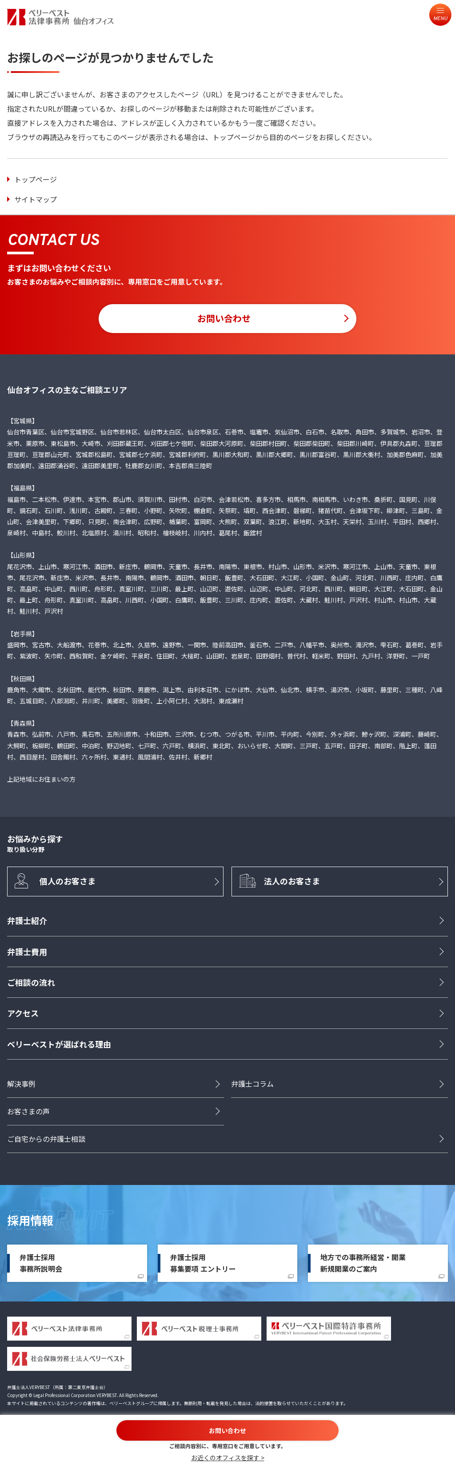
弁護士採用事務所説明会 (41, 1264)
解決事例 (21, 1085)
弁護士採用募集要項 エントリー (203, 1264)
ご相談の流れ (31, 983)
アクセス (23, 1014)
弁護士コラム (252, 1085)
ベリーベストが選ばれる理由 (59, 1045)
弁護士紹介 (27, 922)
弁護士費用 (27, 952)
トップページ (35, 179)
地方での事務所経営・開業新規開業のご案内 (363, 1264)
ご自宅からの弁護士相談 (46, 1139)
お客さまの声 (28, 1112)
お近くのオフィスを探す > (227, 1457)
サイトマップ (35, 199)
